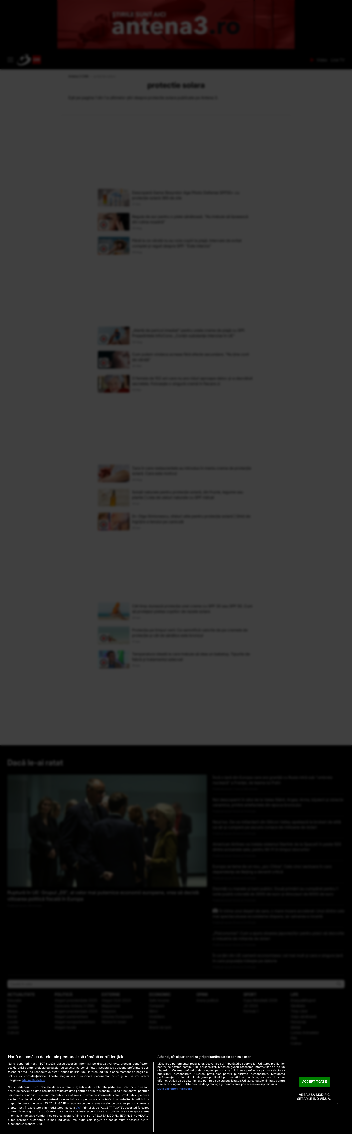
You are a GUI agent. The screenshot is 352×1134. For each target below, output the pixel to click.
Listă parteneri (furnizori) (174, 1088)
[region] (176, 1091)
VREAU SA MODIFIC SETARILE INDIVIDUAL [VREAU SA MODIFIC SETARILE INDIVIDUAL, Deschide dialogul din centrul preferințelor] (314, 1097)
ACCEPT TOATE (314, 1081)
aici (78, 1107)
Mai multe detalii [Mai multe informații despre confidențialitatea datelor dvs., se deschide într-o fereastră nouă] (33, 1080)
